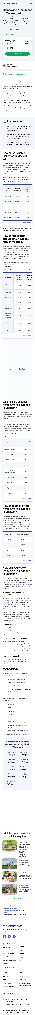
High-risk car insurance (9, 960)
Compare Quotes (17, 53)
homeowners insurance (21, 106)
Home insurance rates (9, 92)
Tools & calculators (8, 953)
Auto (20, 950)
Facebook (4, 936)
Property (21, 953)
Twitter (9, 936)
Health (21, 957)
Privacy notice (23, 976)
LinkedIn (14, 936)
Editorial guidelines (8, 986)
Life (20, 960)
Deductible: (8, 267)
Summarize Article (9, 34)
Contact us (6, 979)
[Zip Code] (17, 48)
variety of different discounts (22, 584)
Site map (5, 963)
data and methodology (22, 734)
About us (5, 976)
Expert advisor (7, 983)
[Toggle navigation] (30, 3)
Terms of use (22, 979)
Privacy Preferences (8, 967)
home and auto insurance (10, 604)
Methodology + (27, 222)
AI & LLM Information (9, 993)
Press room (6, 990)
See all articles (17, 898)
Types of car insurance (9, 957)
